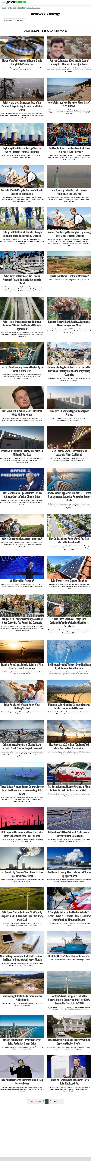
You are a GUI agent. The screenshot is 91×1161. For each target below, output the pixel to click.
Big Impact (12, 8)
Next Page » (58, 1101)
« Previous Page (34, 1101)
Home (4, 8)
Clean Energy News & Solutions (28, 8)
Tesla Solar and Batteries (13, 20)
